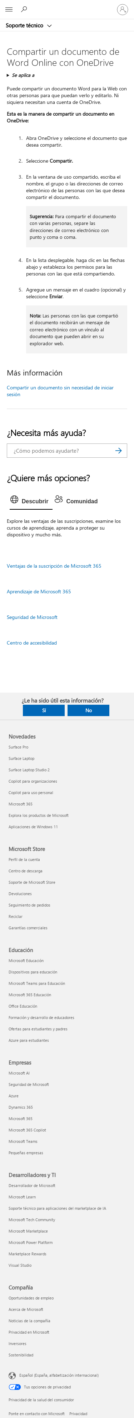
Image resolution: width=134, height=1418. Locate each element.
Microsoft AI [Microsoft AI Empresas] (19, 1073)
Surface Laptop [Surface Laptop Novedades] (21, 758)
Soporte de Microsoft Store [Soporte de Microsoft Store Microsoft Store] (32, 882)
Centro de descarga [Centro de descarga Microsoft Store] (26, 870)
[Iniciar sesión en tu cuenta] (122, 9)
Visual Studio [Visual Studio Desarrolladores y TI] (20, 1265)
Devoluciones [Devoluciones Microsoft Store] (20, 893)
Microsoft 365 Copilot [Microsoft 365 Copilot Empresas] (27, 1130)
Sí (44, 710)
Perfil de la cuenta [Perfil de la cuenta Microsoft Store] (24, 859)
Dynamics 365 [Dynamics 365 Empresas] (21, 1107)
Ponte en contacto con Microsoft (37, 1413)
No (88, 710)
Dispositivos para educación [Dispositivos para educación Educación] (33, 972)
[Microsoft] (67, 5)
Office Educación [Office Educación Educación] (23, 1006)
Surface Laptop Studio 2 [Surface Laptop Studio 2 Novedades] (29, 769)
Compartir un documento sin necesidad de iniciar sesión (60, 391)
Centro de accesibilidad (32, 642)
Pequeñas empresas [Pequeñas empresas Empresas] (26, 1152)
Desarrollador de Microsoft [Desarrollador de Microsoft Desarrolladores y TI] (32, 1185)
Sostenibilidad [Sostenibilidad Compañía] (21, 1354)
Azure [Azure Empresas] (14, 1095)
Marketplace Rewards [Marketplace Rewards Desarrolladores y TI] (27, 1253)
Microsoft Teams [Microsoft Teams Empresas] (23, 1141)
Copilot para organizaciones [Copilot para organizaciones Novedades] (33, 781)
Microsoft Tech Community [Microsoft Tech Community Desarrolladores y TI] (32, 1219)
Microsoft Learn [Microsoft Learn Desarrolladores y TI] (22, 1196)
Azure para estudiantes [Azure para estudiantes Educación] (29, 1040)
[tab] (31, 501)
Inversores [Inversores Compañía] (17, 1343)
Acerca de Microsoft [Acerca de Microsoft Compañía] (26, 1309)
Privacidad (78, 1413)
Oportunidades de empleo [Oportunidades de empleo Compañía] (31, 1298)
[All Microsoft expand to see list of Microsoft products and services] (9, 9)
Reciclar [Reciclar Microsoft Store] (16, 916)
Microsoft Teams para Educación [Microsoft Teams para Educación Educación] (37, 983)
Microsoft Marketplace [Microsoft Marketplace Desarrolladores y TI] (28, 1231)
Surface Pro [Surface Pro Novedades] (18, 747)
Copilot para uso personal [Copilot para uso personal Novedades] (31, 792)
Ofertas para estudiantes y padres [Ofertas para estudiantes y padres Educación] (38, 1028)
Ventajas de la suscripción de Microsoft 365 (54, 565)
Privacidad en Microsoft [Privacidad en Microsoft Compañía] (29, 1332)
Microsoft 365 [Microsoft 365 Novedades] (21, 804)
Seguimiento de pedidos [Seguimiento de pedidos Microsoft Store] (29, 905)
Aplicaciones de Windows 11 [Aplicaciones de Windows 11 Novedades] (33, 826)
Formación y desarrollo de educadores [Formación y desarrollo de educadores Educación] (41, 1017)
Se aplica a (23, 75)
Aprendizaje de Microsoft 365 (39, 591)
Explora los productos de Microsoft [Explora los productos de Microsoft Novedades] (39, 815)
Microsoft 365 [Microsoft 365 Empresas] (21, 1118)
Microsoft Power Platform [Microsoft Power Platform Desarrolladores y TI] (31, 1242)
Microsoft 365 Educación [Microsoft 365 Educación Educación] (30, 994)
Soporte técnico (25, 25)
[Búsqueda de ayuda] (25, 9)
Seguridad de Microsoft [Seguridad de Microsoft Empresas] (29, 1084)
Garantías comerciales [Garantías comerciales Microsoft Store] (28, 927)
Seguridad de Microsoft (32, 617)
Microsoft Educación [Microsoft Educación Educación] (26, 960)
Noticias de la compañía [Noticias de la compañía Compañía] (29, 1320)
